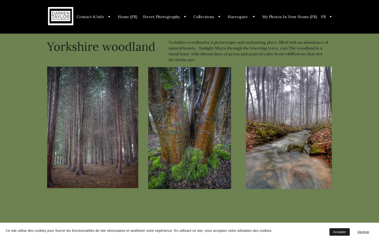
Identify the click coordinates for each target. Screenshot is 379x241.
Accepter (339, 232)
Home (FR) (127, 16)
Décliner (363, 232)
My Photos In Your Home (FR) (289, 16)
